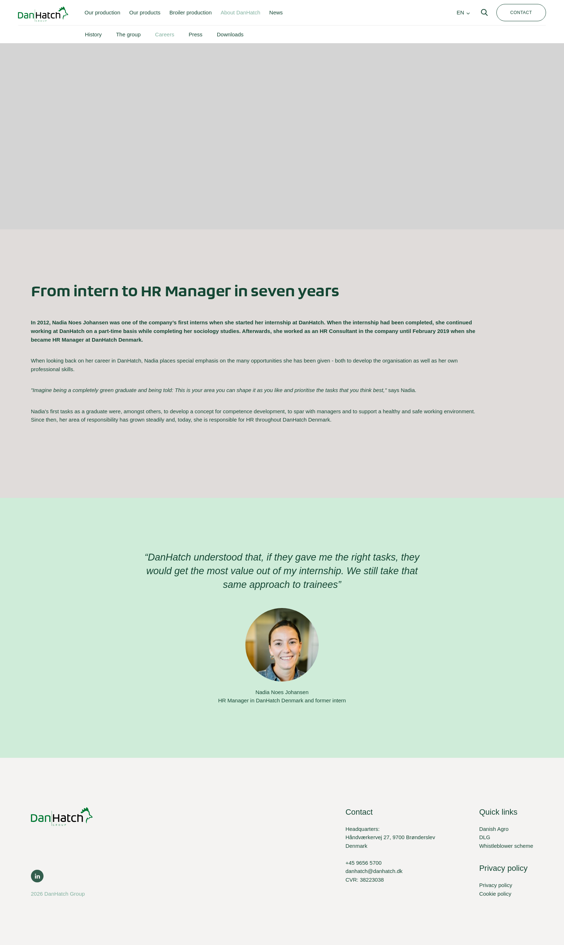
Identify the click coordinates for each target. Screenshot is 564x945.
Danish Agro (494, 829)
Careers (164, 34)
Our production (102, 12)
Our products (144, 12)
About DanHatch (240, 12)
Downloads (230, 34)
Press (195, 34)
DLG (484, 837)
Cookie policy (495, 894)
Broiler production (190, 12)
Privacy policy (495, 885)
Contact (521, 12)
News (276, 12)
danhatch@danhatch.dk (373, 871)
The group (128, 34)
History (93, 34)
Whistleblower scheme (506, 846)
